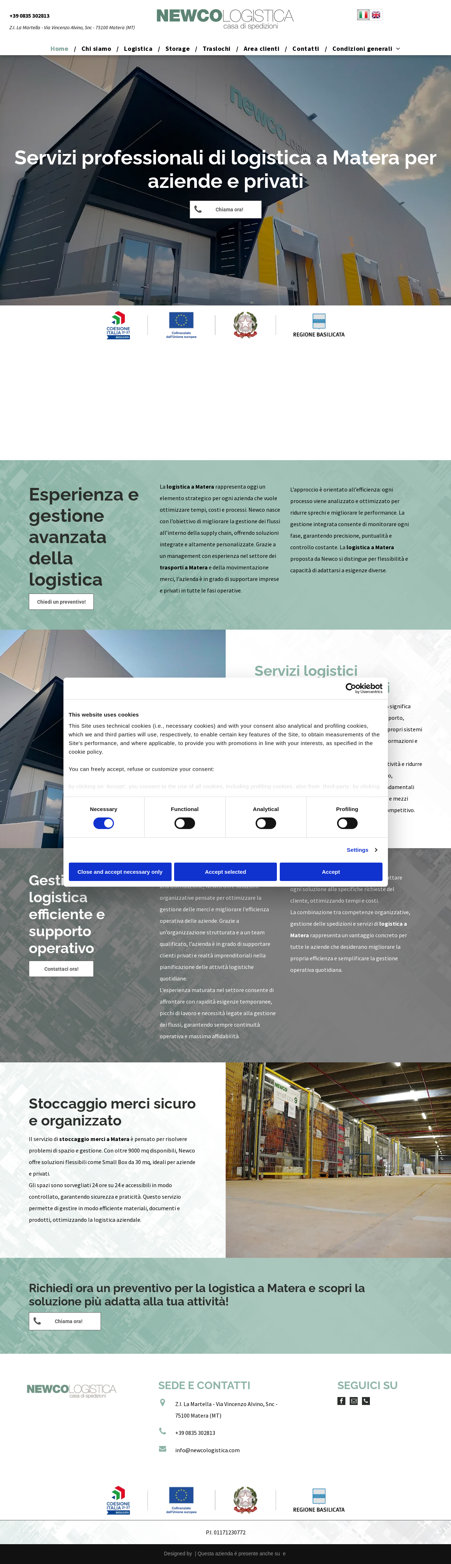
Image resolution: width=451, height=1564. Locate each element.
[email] (354, 1402)
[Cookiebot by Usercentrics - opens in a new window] (351, 688)
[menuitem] (60, 48)
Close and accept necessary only (120, 872)
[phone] (366, 1402)
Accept (331, 872)
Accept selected (225, 872)
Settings (357, 850)
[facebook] (341, 1402)
